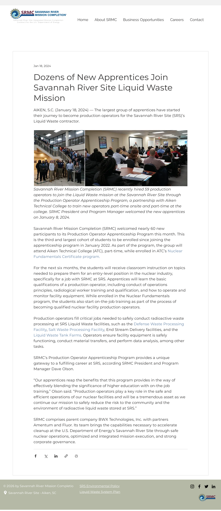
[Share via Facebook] (35, 456)
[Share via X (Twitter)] (46, 456)
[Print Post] (76, 456)
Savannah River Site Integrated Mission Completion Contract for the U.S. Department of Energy (38, 21)
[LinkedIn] (213, 486)
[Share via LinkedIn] (56, 456)
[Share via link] (66, 456)
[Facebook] (199, 486)
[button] (177, 20)
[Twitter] (206, 486)
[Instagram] (192, 486)
